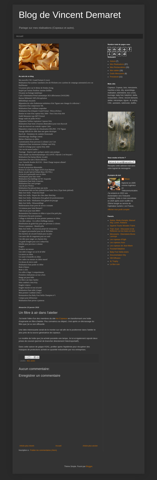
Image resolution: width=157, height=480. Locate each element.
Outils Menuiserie (117, 73)
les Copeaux (61, 318)
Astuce (113, 61)
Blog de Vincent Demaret (70, 15)
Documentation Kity (118, 255)
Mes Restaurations (117, 67)
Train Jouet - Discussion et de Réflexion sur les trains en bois (122, 230)
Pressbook (114, 77)
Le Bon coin (115, 264)
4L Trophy (114, 261)
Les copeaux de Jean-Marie (121, 246)
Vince (127, 179)
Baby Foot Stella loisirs (119, 252)
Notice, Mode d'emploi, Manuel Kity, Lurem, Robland (122, 221)
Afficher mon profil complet (118, 209)
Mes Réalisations (117, 64)
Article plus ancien (90, 446)
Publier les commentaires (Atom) (43, 450)
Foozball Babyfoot (117, 249)
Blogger (89, 466)
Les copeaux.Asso (117, 242)
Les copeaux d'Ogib (118, 239)
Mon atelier (31, 361)
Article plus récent (26, 446)
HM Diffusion (115, 258)
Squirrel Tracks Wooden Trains (122, 226)
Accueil (19, 36)
